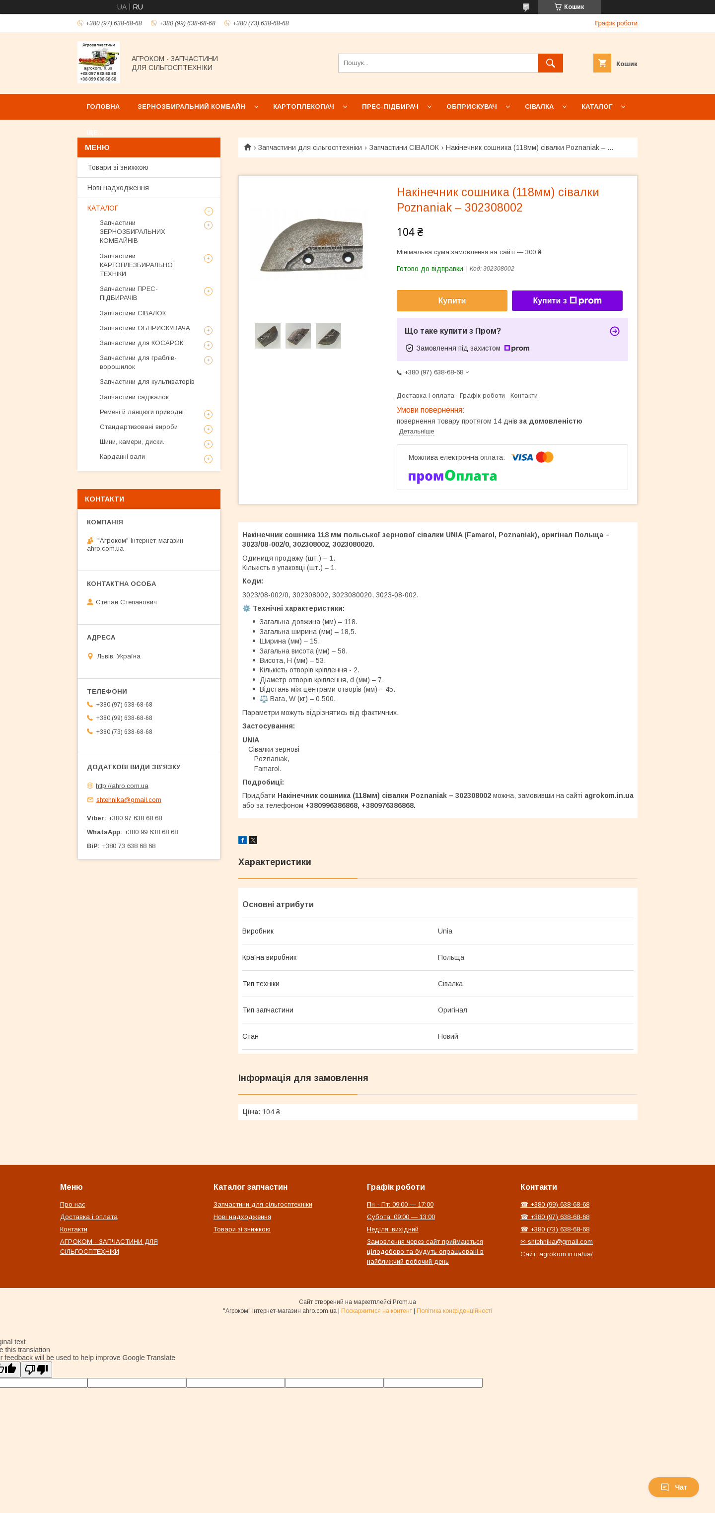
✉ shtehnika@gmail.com (556, 1241)
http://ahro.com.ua (122, 785)
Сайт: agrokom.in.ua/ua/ (556, 1254)
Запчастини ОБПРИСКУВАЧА (145, 328)
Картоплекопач (303, 106)
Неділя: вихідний (393, 1229)
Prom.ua (404, 1301)
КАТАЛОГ (102, 208)
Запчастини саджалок (134, 397)
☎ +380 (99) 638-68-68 (554, 1204)
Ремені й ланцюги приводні (142, 412)
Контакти (73, 1229)
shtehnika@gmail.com (128, 799)
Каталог (596, 106)
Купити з (567, 300)
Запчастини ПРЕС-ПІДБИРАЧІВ (129, 293)
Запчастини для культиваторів (147, 381)
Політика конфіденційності (454, 1310)
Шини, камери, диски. (132, 441)
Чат (673, 1487)
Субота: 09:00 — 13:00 (401, 1217)
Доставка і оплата (89, 1217)
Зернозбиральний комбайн (191, 106)
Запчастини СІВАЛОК (404, 147)
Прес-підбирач (390, 106)
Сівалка (539, 106)
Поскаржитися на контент (376, 1310)
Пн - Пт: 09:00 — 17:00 (400, 1204)
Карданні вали (122, 456)
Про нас (72, 1204)
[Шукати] (550, 63)
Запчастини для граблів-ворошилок (138, 362)
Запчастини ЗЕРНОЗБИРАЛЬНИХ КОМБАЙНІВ (132, 231)
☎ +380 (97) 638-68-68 (554, 1217)
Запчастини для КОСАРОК (141, 343)
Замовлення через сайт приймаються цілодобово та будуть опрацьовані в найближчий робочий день (425, 1251)
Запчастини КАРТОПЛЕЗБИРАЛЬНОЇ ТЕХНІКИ (137, 265)
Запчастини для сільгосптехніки (310, 147)
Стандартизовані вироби (139, 427)
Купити (452, 300)
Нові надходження (118, 188)
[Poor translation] (36, 1370)
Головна (103, 106)
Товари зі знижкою (117, 167)
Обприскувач (471, 106)
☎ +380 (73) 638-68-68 (554, 1229)
